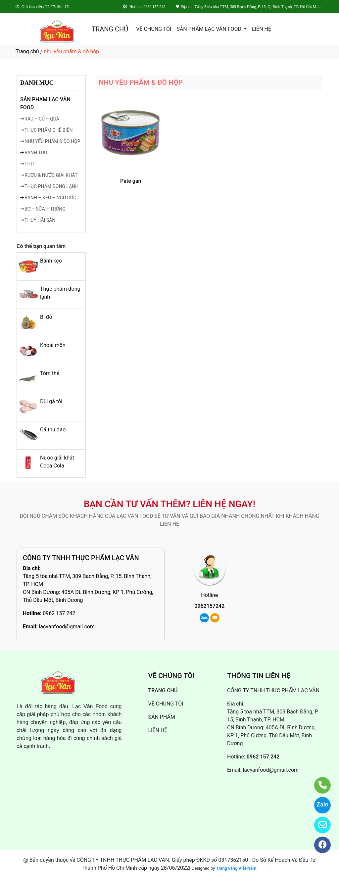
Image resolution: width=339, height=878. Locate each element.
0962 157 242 (59, 613)
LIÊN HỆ (261, 29)
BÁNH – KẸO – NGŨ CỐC (50, 197)
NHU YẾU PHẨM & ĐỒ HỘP (52, 141)
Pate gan (130, 181)
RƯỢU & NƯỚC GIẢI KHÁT (50, 175)
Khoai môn (53, 345)
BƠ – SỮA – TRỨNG (45, 209)
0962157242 (209, 606)
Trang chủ (27, 51)
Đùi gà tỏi (51, 401)
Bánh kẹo (51, 261)
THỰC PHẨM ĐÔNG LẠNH (51, 186)
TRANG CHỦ (110, 29)
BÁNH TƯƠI (36, 152)
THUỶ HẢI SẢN (39, 220)
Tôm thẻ (49, 373)
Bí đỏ (46, 317)
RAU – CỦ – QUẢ (41, 119)
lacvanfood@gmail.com (67, 626)
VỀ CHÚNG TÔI (153, 29)
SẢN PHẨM (161, 717)
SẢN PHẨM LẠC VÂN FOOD (209, 29)
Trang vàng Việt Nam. (237, 868)
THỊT (29, 164)
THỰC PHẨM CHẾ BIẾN (48, 130)
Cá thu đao (53, 429)
